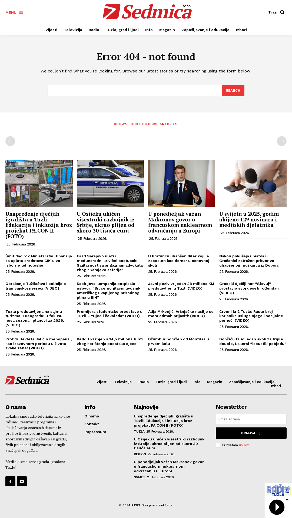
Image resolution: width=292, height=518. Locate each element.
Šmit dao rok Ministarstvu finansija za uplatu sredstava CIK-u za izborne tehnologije (38, 260)
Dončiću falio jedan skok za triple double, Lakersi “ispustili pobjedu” (252, 341)
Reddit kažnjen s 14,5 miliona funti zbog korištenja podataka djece (110, 341)
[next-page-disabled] (282, 141)
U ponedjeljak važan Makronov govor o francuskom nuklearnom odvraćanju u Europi (180, 222)
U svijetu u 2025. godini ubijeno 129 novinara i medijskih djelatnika (249, 219)
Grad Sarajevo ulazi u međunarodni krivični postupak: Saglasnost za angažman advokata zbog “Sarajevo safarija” (110, 263)
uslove (244, 445)
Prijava (251, 433)
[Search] (233, 91)
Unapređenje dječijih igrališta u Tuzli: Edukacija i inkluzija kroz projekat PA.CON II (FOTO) (38, 225)
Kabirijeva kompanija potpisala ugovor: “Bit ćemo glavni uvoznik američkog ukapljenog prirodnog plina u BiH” (108, 291)
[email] (251, 419)
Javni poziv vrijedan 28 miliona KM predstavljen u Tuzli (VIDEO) (181, 286)
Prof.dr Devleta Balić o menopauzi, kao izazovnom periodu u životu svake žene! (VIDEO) (38, 343)
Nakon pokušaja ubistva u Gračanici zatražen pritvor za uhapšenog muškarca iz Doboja (248, 260)
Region (140, 454)
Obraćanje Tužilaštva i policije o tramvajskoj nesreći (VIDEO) (35, 286)
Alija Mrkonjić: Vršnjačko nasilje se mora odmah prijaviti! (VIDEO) (181, 313)
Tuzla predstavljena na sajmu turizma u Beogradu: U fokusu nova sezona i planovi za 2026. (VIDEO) (34, 318)
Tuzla (139, 431)
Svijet (139, 477)
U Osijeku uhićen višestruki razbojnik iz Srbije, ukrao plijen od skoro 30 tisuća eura (106, 222)
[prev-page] (10, 141)
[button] (277, 12)
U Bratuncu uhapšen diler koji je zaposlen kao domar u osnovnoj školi (178, 260)
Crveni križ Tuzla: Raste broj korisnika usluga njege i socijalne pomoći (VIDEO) (251, 316)
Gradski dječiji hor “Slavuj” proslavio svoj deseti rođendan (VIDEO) (249, 288)
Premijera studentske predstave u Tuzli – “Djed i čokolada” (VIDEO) (109, 313)
